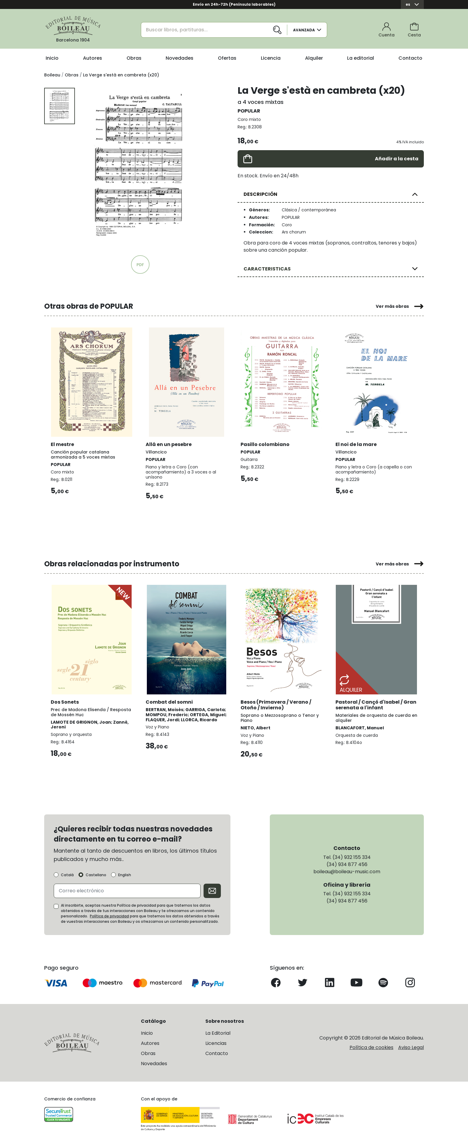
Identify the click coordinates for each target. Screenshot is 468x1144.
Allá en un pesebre (169, 443)
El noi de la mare (356, 443)
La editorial (360, 58)
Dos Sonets (65, 700)
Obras (134, 58)
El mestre (63, 443)
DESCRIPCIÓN (260, 194)
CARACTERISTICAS (267, 268)
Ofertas (227, 58)
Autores (92, 58)
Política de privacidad (109, 915)
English (124, 874)
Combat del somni (169, 700)
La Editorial (217, 1031)
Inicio (52, 58)
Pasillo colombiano (265, 443)
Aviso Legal (411, 1046)
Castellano (96, 874)
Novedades (179, 58)
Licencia (271, 58)
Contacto (410, 58)
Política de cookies (371, 1046)
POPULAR (249, 110)
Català (67, 874)
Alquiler (314, 58)
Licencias (216, 1042)
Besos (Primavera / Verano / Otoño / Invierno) (276, 703)
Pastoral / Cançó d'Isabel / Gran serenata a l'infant (369, 703)
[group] (140, 165)
